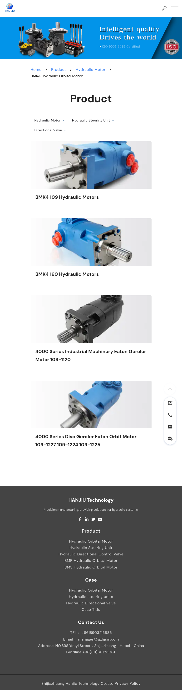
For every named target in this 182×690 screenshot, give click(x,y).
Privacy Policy (128, 683)
